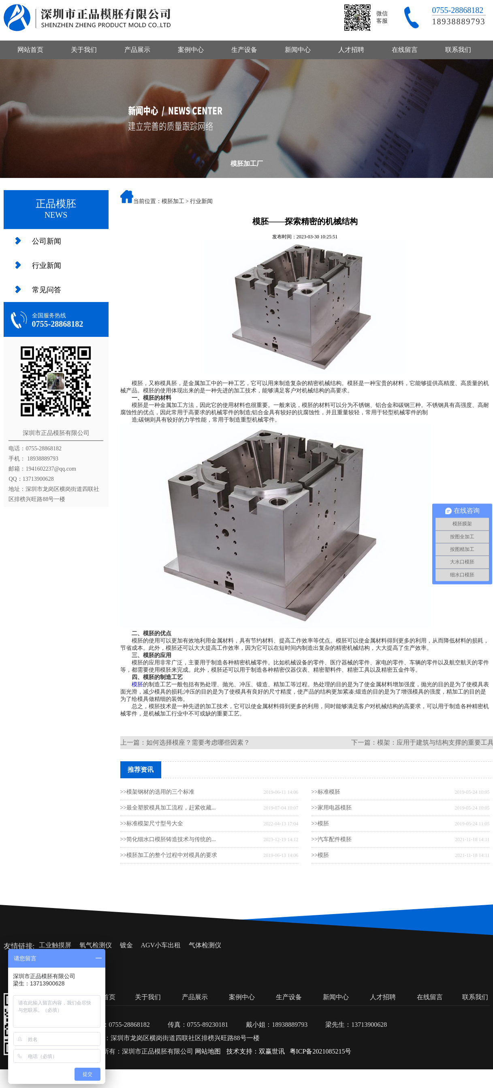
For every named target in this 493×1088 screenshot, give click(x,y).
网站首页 (30, 49)
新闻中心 (298, 49)
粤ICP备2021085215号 (321, 1051)
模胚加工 (173, 201)
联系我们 (458, 49)
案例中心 (191, 49)
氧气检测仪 (95, 945)
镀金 (126, 945)
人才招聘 (351, 49)
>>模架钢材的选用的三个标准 (157, 792)
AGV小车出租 (161, 945)
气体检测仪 (205, 945)
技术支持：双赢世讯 (255, 1051)
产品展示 (137, 49)
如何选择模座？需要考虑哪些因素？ (198, 742)
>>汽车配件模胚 (332, 839)
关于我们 (84, 49)
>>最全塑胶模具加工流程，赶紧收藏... (168, 808)
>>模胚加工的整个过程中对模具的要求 (169, 855)
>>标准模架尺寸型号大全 (152, 823)
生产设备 (244, 49)
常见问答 (46, 290)
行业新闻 (46, 265)
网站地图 (208, 1051)
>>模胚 (320, 823)
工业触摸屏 (55, 945)
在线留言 (405, 49)
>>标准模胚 (326, 792)
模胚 (137, 684)
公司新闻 (46, 241)
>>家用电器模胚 (332, 808)
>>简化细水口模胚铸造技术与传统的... (168, 839)
